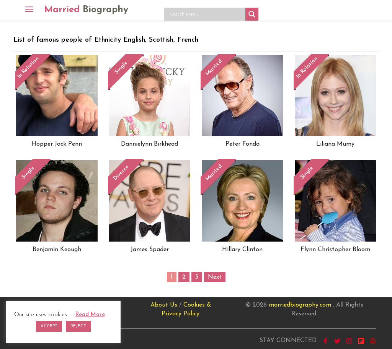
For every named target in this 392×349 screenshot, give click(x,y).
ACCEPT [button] (49, 326)
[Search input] (206, 14)
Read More (90, 315)
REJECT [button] (78, 326)
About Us (163, 305)
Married (86, 10)
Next (215, 277)
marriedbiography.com (300, 305)
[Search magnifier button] (251, 14)
